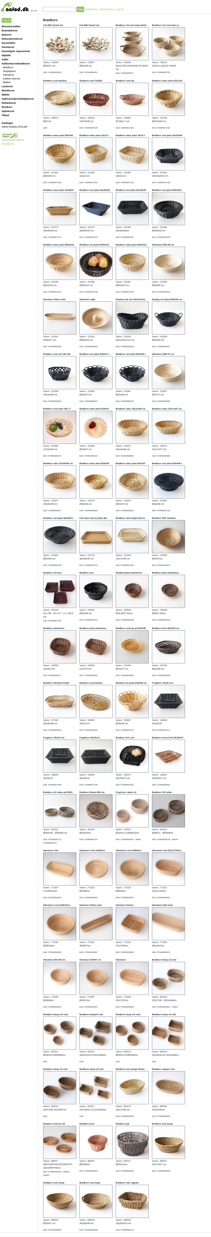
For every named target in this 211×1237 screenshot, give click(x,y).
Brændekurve (10, 30)
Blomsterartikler (11, 26)
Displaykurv (9, 71)
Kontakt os (91, 9)
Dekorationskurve (12, 38)
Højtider (6, 55)
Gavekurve (8, 47)
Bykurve (6, 34)
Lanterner (7, 86)
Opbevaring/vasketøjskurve (18, 98)
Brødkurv (8, 67)
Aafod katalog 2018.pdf (14, 126)
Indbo (5, 59)
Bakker (7, 82)
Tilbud (5, 115)
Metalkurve (8, 90)
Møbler (6, 94)
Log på (120, 9)
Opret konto (106, 9)
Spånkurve (8, 111)
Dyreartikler (8, 42)
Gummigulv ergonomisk (16, 51)
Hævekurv (8, 74)
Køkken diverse (11, 78)
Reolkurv (7, 107)
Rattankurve (9, 102)
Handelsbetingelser (13, 139)
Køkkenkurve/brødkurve (16, 63)
